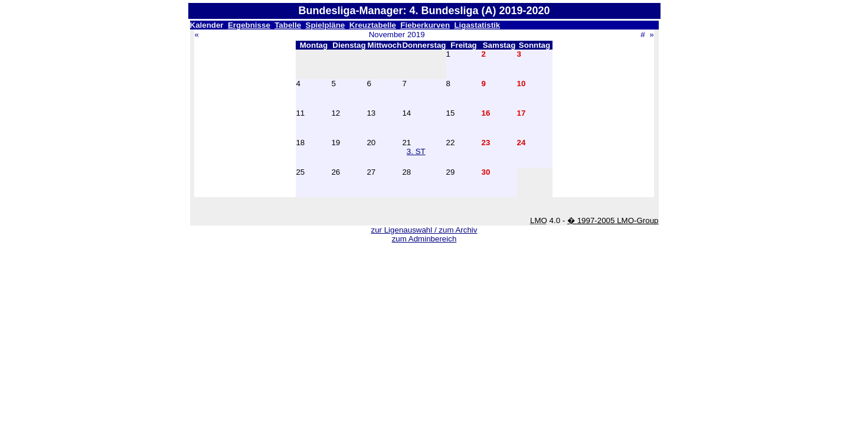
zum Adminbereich (424, 238)
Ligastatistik (477, 25)
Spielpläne (325, 25)
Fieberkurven (425, 25)
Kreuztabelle (372, 25)
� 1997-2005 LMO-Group (613, 220)
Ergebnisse (249, 25)
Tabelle (287, 25)
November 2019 (397, 34)
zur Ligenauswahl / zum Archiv (424, 229)
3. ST (416, 151)
